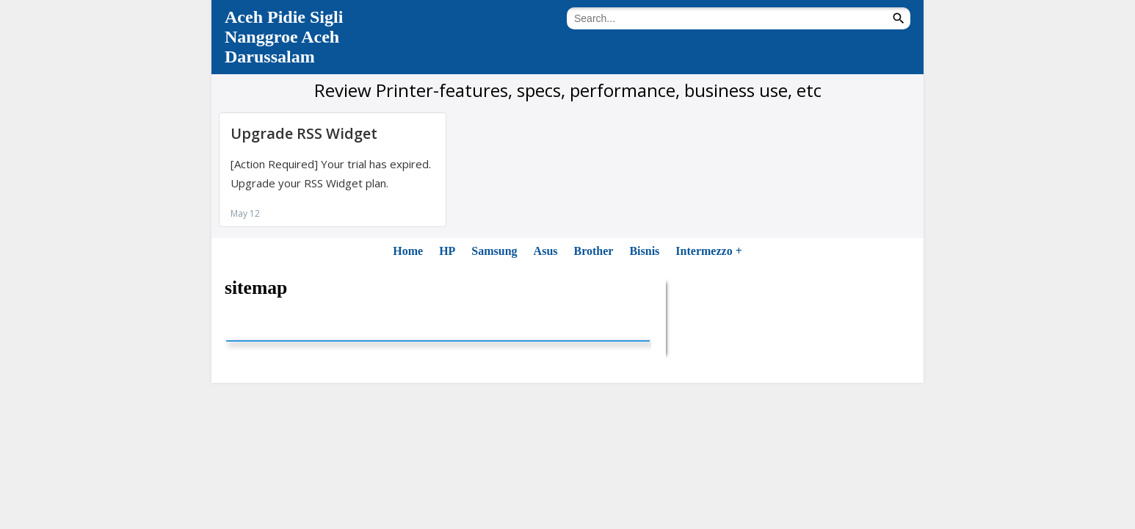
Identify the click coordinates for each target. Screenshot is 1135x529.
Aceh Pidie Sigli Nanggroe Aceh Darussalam (284, 36)
